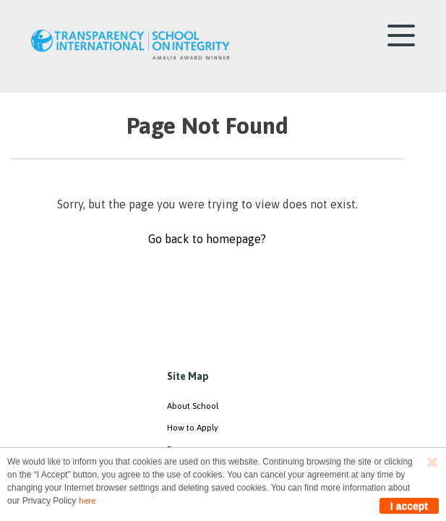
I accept (409, 506)
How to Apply (192, 428)
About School (192, 406)
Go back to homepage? (207, 238)
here (87, 501)
